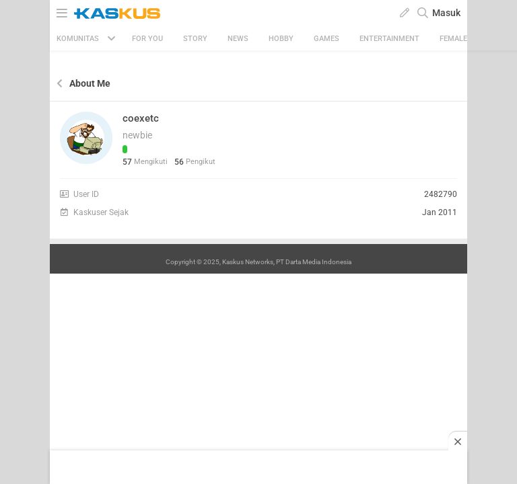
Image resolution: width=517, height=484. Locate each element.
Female (453, 38)
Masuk (446, 12)
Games (326, 38)
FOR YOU (147, 38)
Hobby (281, 38)
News (238, 38)
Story (195, 38)
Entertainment (389, 38)
